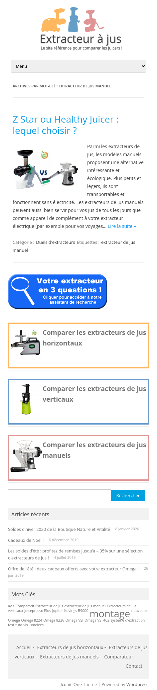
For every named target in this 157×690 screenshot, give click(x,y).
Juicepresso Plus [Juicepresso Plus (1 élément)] (37, 610)
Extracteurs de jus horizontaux (70, 647)
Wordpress (137, 684)
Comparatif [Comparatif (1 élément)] (25, 606)
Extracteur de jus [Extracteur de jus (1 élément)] (49, 606)
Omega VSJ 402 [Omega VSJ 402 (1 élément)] (96, 620)
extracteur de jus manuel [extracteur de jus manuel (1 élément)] (84, 606)
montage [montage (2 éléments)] (109, 613)
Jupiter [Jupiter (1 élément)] (57, 610)
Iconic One (71, 684)
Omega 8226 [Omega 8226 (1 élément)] (53, 620)
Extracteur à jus (80, 38)
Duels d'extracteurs (55, 242)
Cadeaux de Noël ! (26, 540)
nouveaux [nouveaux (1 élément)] (139, 610)
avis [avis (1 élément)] (11, 606)
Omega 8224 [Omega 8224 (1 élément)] (31, 620)
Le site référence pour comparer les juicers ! (81, 48)
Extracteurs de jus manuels (69, 656)
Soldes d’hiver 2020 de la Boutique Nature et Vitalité (59, 529)
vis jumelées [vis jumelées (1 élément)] (34, 625)
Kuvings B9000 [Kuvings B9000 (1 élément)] (76, 610)
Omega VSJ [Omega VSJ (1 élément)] (74, 620)
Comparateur (118, 656)
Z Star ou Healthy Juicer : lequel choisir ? (66, 125)
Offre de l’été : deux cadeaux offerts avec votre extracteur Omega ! (73, 569)
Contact (134, 666)
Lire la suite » (122, 226)
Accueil (24, 647)
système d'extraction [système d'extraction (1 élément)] (127, 620)
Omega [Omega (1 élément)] (14, 620)
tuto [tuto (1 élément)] (18, 625)
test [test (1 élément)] (11, 625)
